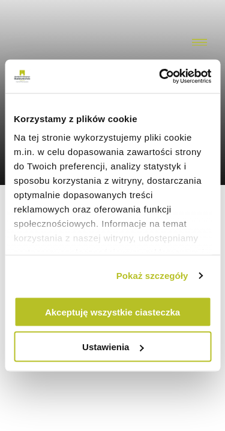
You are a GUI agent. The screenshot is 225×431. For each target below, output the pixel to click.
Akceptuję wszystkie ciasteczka (112, 311)
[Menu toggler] (199, 42)
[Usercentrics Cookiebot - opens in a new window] (160, 76)
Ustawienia (112, 347)
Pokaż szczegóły (152, 276)
